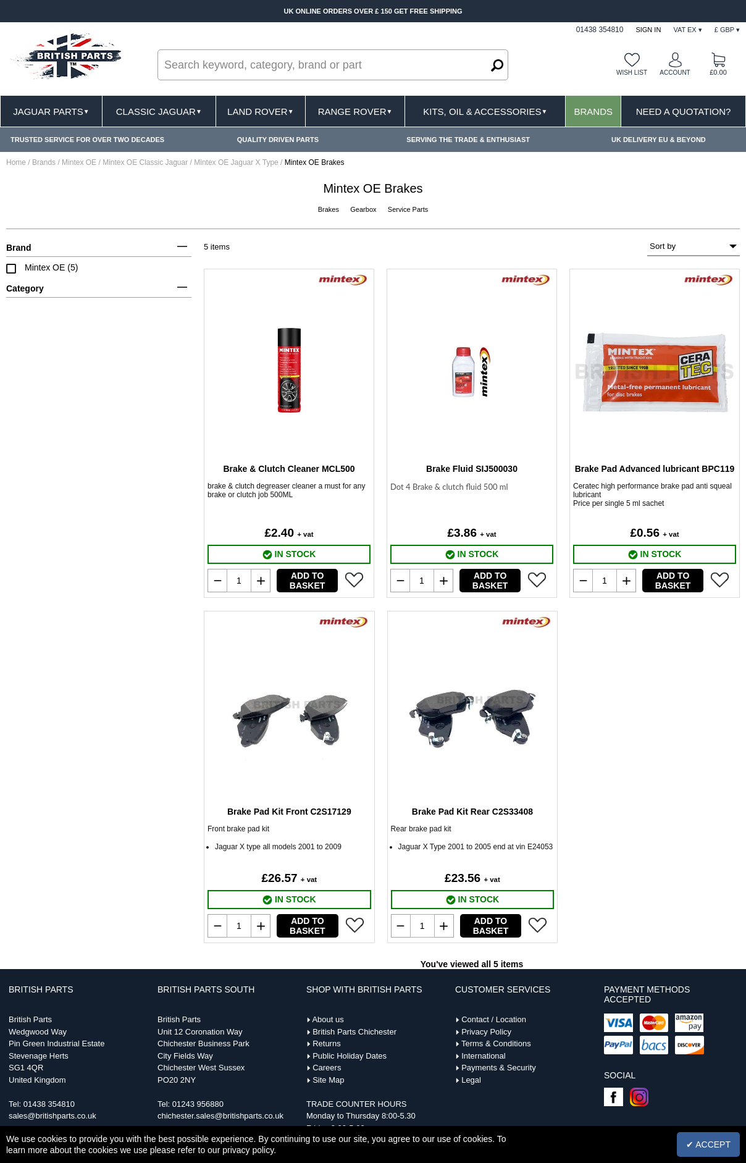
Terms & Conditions (496, 1043)
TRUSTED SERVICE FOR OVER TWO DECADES (87, 139)
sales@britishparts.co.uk (52, 1115)
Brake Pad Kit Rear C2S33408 (472, 812)
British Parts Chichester (354, 1031)
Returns (326, 1043)
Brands (593, 111)
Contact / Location (493, 1019)
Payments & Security (498, 1067)
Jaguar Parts (51, 111)
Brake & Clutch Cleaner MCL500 (288, 469)
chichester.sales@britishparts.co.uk (220, 1115)
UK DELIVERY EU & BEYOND (658, 139)
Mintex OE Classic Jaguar (146, 162)
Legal (471, 1080)
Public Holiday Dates (349, 1055)
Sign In (648, 29)
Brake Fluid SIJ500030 (472, 469)
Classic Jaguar (159, 111)
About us (327, 1019)
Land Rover (260, 111)
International (483, 1055)
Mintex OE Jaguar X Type (237, 162)
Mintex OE (80, 162)
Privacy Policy (486, 1031)
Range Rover (355, 111)
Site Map (328, 1080)
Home (16, 162)
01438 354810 (49, 1104)
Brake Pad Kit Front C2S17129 (289, 812)
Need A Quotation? (683, 111)
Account (675, 72)
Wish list (631, 72)
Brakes (329, 209)
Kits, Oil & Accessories (485, 111)
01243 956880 (198, 1104)
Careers (326, 1067)
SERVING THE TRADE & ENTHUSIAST (468, 139)
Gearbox (364, 209)
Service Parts (408, 209)
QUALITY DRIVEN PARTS (278, 139)
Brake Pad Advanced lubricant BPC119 (655, 469)
